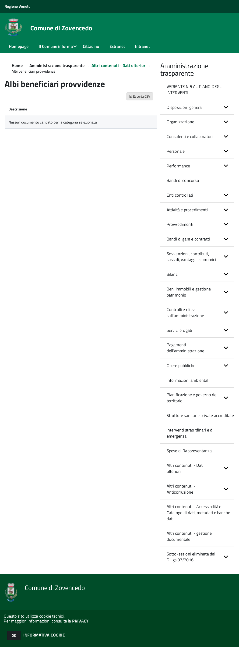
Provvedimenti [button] (180, 224)
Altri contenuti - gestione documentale (189, 536)
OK (14, 635)
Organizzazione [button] (180, 122)
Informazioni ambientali (188, 380)
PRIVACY (80, 621)
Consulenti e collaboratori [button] (190, 136)
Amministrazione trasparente (57, 65)
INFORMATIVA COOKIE (44, 635)
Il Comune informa (56, 46)
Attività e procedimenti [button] (187, 210)
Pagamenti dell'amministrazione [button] (185, 348)
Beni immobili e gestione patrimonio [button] (189, 292)
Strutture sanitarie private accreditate (200, 415)
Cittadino (91, 46)
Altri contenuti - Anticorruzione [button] (181, 489)
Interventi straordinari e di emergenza (190, 433)
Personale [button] (176, 151)
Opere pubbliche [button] (181, 365)
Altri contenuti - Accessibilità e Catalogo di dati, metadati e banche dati (198, 512)
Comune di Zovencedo (61, 28)
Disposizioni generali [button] (185, 107)
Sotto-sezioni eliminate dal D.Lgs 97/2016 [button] (191, 557)
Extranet (117, 46)
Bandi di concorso (183, 180)
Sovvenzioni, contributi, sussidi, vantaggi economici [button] (191, 257)
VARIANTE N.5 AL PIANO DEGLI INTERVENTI (195, 89)
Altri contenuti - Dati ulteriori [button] (185, 468)
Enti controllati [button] (180, 195)
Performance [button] (178, 166)
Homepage (18, 46)
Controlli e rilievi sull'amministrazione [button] (185, 312)
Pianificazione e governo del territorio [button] (192, 398)
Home (17, 65)
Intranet (142, 46)
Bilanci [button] (173, 274)
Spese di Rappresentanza (189, 451)
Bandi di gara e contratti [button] (188, 239)
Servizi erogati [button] (179, 330)
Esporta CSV (140, 96)
